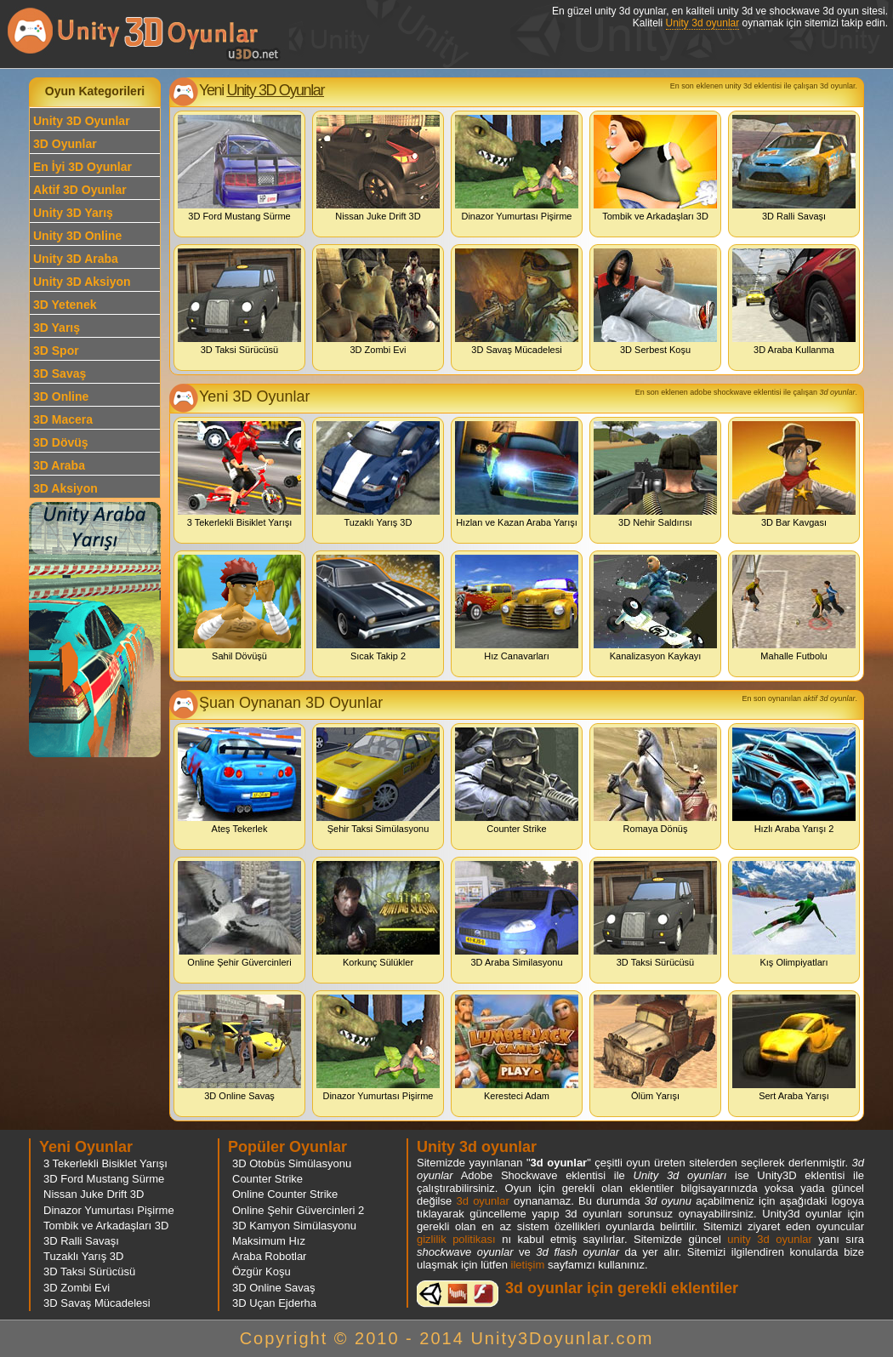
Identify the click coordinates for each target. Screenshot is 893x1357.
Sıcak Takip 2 (378, 608)
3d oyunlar (482, 1201)
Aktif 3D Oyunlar (80, 190)
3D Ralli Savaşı (794, 168)
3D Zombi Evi (378, 301)
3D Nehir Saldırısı (655, 474)
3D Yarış (56, 327)
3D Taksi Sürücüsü (239, 301)
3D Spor (56, 350)
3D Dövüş (60, 442)
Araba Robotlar (269, 1256)
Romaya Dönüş (655, 780)
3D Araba (59, 465)
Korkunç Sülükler (378, 914)
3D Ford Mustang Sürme (239, 168)
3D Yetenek (64, 304)
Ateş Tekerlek (239, 780)
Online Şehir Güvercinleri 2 (298, 1210)
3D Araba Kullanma (794, 301)
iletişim (528, 1264)
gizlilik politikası (456, 1239)
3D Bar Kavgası (794, 474)
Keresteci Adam (516, 1048)
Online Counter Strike (285, 1194)
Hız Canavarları (516, 608)
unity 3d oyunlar (769, 1239)
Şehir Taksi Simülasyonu (378, 780)
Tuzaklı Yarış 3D (378, 474)
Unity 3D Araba (75, 258)
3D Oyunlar (65, 144)
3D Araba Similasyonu (516, 914)
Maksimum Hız (268, 1240)
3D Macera (63, 419)
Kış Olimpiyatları (794, 914)
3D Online (60, 396)
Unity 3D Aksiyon (82, 281)
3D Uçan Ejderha (274, 1303)
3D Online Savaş (239, 1048)
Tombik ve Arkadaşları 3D (655, 168)
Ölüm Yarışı (655, 1048)
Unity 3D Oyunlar (81, 121)
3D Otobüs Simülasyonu (291, 1163)
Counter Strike (516, 780)
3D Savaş (59, 373)
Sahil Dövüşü (239, 608)
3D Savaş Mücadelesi (516, 301)
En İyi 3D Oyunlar (82, 167)
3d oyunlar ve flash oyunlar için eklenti (457, 1294)
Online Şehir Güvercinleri (239, 914)
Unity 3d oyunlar (703, 23)
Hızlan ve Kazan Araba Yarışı (516, 474)
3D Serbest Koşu (655, 301)
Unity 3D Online (77, 235)
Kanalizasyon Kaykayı (655, 608)
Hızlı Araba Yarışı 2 (794, 780)
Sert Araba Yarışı (794, 1048)
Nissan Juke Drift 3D (378, 168)
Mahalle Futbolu (794, 608)
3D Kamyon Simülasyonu (294, 1225)
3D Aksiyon (65, 488)
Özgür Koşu (261, 1271)
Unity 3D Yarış (73, 213)
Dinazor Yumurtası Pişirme (516, 168)
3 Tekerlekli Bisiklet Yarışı (239, 474)
